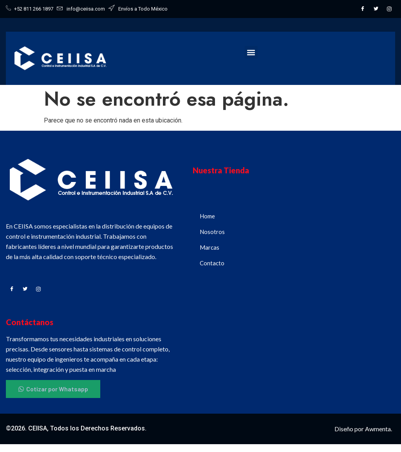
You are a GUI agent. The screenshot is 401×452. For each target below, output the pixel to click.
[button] (251, 52)
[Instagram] (389, 9)
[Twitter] (376, 9)
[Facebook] (362, 9)
